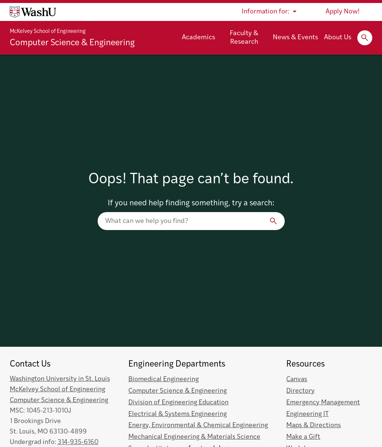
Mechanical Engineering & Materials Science (194, 437)
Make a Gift (303, 437)
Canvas (296, 379)
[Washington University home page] (33, 12)
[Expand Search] (364, 37)
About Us (337, 37)
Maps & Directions (313, 425)
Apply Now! (343, 12)
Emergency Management (323, 402)
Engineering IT (307, 414)
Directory (300, 391)
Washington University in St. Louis (60, 379)
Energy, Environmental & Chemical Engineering (198, 425)
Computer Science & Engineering (72, 43)
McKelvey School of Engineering (48, 31)
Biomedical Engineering (163, 379)
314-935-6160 (78, 442)
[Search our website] (191, 221)
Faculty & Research (244, 38)
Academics (198, 37)
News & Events (295, 37)
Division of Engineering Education (178, 402)
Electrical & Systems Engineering (177, 414)
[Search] (273, 221)
